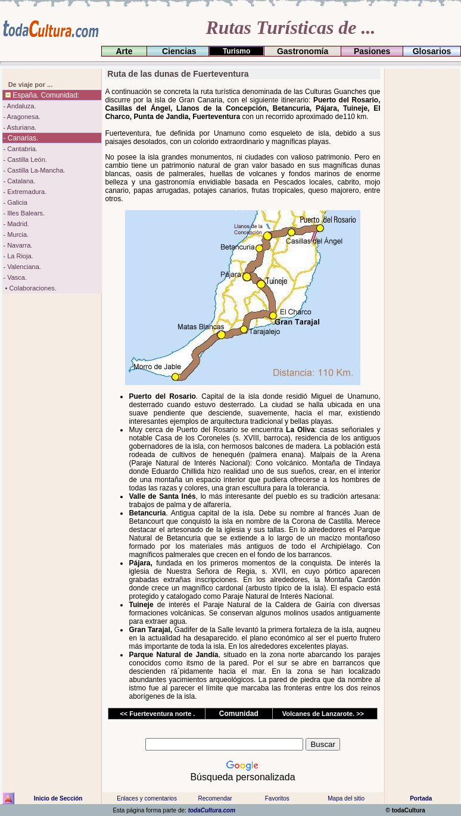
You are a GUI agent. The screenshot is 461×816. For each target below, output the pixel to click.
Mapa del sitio (346, 798)
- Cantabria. (20, 148)
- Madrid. (16, 223)
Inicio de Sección (58, 798)
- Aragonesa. (21, 116)
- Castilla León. (24, 159)
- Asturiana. (19, 127)
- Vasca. (15, 277)
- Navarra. (17, 245)
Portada (421, 798)
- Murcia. (16, 234)
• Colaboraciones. (29, 288)
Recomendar (214, 798)
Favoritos (277, 798)
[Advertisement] (421, 247)
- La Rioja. (18, 256)
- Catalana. (19, 181)
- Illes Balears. (24, 213)
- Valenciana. (22, 266)
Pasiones (372, 51)
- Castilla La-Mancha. (34, 170)
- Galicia (15, 202)
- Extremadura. (24, 191)
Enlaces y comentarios (146, 798)
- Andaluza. (19, 106)
